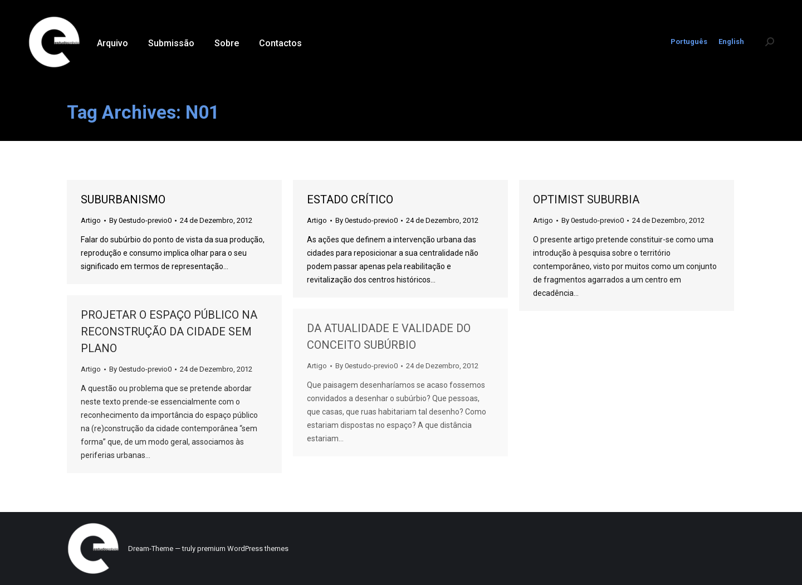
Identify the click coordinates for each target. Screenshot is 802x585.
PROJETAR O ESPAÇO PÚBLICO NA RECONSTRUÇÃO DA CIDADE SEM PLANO (169, 331)
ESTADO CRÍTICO (350, 199)
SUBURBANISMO (123, 199)
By (140, 220)
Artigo (91, 220)
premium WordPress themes (242, 548)
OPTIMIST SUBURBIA (586, 199)
